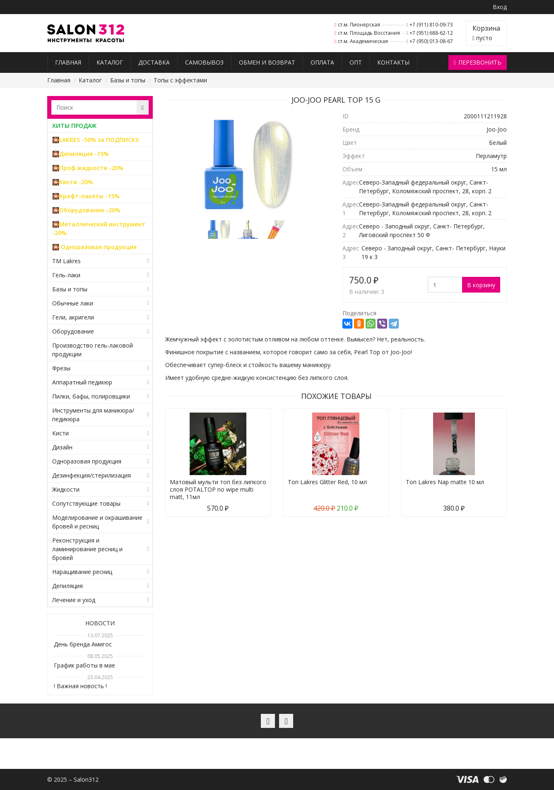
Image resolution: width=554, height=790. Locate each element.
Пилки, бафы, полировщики (91, 396)
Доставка (154, 62)
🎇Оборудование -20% (86, 210)
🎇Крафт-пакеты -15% (86, 196)
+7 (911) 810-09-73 (431, 24)
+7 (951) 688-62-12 (431, 32)
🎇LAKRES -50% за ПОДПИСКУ (95, 140)
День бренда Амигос (83, 644)
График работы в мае (84, 665)
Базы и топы (127, 80)
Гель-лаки (66, 275)
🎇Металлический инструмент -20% (98, 228)
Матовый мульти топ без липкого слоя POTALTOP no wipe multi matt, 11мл (218, 489)
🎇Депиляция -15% (80, 154)
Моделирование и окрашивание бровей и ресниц (97, 522)
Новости (100, 623)
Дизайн (62, 447)
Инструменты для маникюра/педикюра (93, 414)
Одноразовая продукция (86, 461)
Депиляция (67, 586)
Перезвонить (477, 62)
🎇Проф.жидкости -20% (87, 168)
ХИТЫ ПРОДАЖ (74, 126)
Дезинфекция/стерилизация (91, 475)
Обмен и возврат (267, 62)
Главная (68, 62)
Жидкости (65, 489)
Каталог (109, 62)
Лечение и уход (73, 600)
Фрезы (61, 368)
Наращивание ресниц (82, 572)
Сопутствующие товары (86, 503)
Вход (500, 7)
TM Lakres (66, 261)
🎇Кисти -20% (72, 182)
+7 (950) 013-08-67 (431, 41)
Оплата (322, 62)
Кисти (60, 433)
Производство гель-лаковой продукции (92, 349)
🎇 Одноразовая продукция (94, 247)
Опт (355, 62)
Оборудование (73, 331)
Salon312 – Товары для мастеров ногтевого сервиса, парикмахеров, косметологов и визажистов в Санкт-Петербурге (86, 33)
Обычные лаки (72, 303)
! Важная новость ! (80, 686)
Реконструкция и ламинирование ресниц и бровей (87, 549)
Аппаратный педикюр (82, 382)
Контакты (393, 62)
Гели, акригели (73, 317)
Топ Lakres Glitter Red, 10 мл (327, 482)
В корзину (481, 285)
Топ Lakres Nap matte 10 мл (445, 482)
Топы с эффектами (180, 80)
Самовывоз (204, 62)
